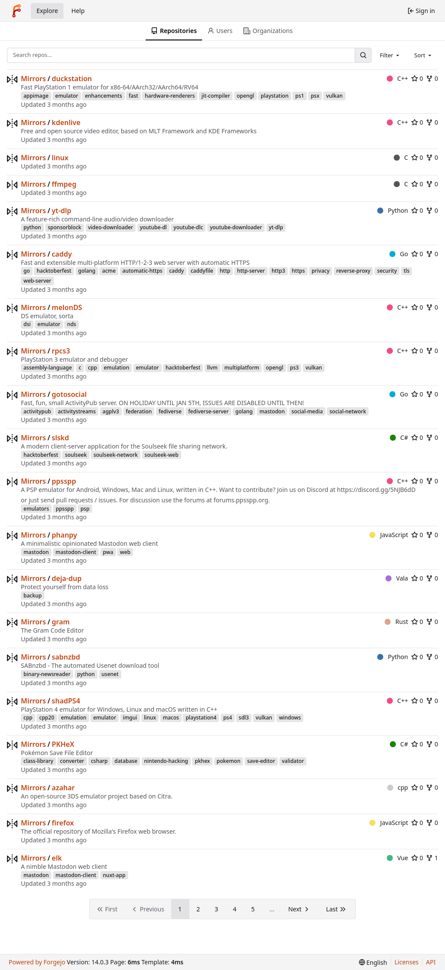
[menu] (373, 962)
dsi (27, 324)
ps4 (227, 717)
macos (171, 717)
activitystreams (77, 411)
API (430, 962)
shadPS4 (66, 700)
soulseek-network (115, 455)
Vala (396, 578)
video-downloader (110, 227)
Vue (397, 858)
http (225, 270)
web (125, 552)
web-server (37, 280)
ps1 (299, 95)
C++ (397, 78)
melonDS (67, 307)
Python (392, 210)
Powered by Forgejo (37, 962)
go (26, 270)
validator (293, 761)
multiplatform (241, 367)
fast (133, 95)
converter (72, 761)
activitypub (37, 411)
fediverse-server (208, 411)
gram (61, 621)
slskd (60, 437)
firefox (63, 822)
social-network (347, 411)
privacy (320, 270)
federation (139, 411)
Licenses (407, 962)
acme (109, 270)
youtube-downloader (236, 227)
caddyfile (202, 270)
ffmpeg (64, 184)
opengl (245, 95)
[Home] (16, 11)
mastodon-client (76, 552)
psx (315, 95)
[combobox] (390, 55)
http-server (251, 270)
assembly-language (47, 367)
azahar (63, 787)
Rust (396, 621)
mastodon (272, 411)
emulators (36, 508)
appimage (36, 95)
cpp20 (46, 717)
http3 (278, 270)
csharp (99, 761)
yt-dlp (61, 210)
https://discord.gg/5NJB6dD (376, 489)
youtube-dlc (188, 227)
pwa (108, 552)
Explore (47, 11)
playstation (275, 95)
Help (78, 11)
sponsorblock (64, 227)
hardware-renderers (170, 95)
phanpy (64, 535)
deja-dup (67, 578)
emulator (66, 95)
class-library (38, 761)
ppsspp (64, 481)
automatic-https (143, 270)
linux (60, 157)
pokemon (229, 761)
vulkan (334, 95)
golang (87, 270)
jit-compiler (216, 95)
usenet (110, 674)
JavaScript (388, 535)
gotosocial (69, 394)
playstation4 (201, 717)
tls (407, 270)
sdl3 (244, 717)
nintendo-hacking (166, 761)
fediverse (170, 411)
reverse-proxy (353, 270)
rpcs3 (61, 350)
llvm (212, 367)
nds (71, 324)
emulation (117, 367)
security (387, 270)
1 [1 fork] (432, 858)
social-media (307, 411)
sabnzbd (66, 657)
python (32, 227)
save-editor (261, 761)
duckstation (72, 78)
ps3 (294, 367)
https (298, 270)
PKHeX (63, 744)
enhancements (103, 95)
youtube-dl (153, 227)
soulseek (75, 455)
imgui (130, 717)
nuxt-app (114, 875)
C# (399, 437)
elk (57, 858)
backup (32, 595)
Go (398, 254)
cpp (92, 367)
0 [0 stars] (417, 78)
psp (85, 508)
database (125, 761)
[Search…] (363, 55)
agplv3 (111, 411)
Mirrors (33, 78)
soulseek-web (162, 455)
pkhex (202, 761)
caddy (62, 254)
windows (290, 717)
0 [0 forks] (432, 78)
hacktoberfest (54, 270)
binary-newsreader (46, 674)
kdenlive (66, 122)
